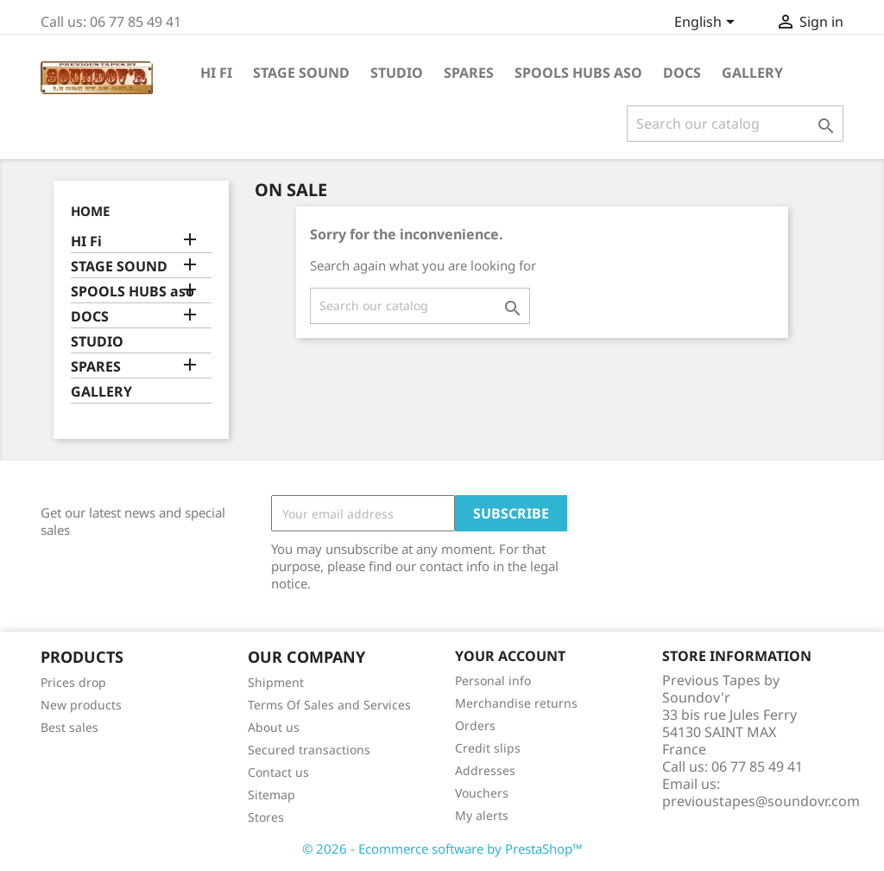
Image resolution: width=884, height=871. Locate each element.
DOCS (682, 72)
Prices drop (73, 682)
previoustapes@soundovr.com (761, 801)
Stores (266, 817)
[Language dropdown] (707, 23)
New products (81, 704)
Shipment (276, 682)
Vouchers (481, 793)
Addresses (485, 770)
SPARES (469, 72)
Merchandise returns (516, 703)
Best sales (69, 727)
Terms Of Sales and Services (329, 704)
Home (90, 210)
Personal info (493, 680)
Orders (475, 725)
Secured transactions (309, 749)
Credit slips (488, 748)
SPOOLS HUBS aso (578, 72)
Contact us (278, 772)
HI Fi (216, 72)
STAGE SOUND (301, 72)
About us (274, 727)
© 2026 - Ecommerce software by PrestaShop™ (442, 848)
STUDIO (396, 72)
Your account (510, 655)
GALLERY (752, 72)
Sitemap (271, 794)
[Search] (735, 123)
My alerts (481, 815)
